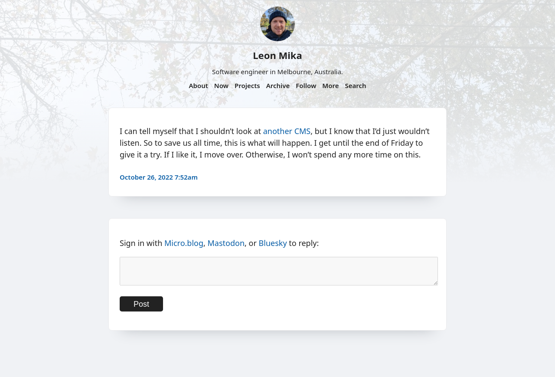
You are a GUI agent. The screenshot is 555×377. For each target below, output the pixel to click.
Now (221, 85)
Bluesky (273, 243)
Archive (278, 85)
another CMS (287, 131)
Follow (306, 85)
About (198, 85)
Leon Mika (277, 55)
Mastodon (226, 243)
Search (355, 85)
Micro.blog (183, 243)
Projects (247, 85)
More (330, 85)
